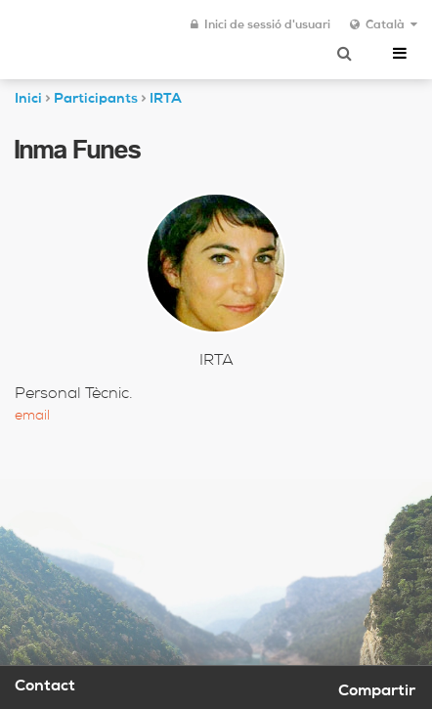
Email (32, 416)
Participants (96, 100)
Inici (28, 100)
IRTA (166, 100)
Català (383, 25)
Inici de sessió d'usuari (260, 25)
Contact (45, 687)
